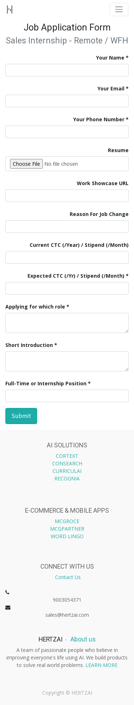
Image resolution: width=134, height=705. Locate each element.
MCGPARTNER (67, 528)
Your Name (110, 57)
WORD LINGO (67, 536)
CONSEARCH (67, 463)
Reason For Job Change (99, 214)
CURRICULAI (67, 470)
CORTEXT (67, 455)
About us (82, 639)
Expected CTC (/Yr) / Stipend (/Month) (76, 275)
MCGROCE (67, 521)
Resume (118, 150)
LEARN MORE (101, 665)
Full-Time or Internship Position (45, 383)
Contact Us (68, 577)
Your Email (111, 88)
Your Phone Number (98, 119)
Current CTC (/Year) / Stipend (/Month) (79, 244)
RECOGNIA (67, 478)
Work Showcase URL (102, 183)
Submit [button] (21, 416)
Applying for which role (35, 306)
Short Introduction (29, 345)
